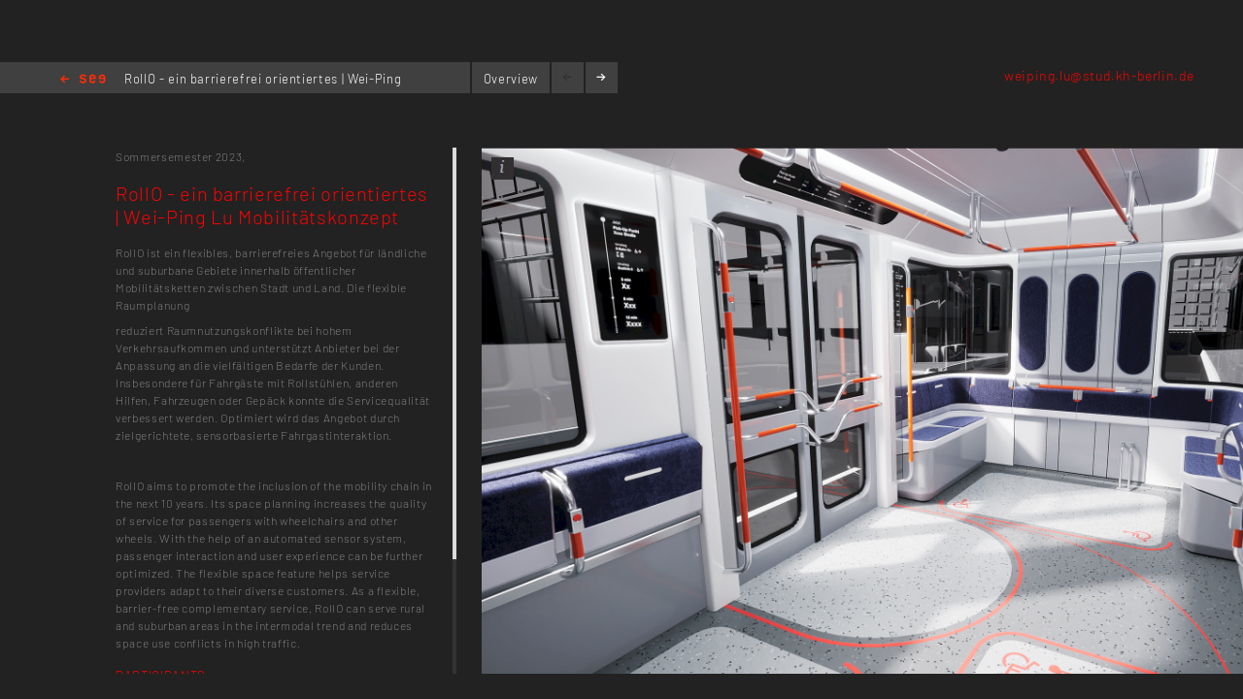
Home (83, 80)
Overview (511, 78)
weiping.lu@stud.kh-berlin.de (1099, 75)
